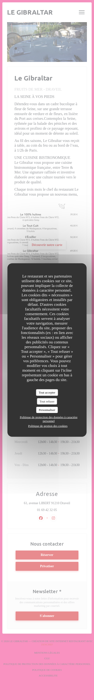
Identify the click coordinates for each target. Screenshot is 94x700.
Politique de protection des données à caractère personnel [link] (48, 418)
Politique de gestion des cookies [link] (48, 425)
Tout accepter (47, 392)
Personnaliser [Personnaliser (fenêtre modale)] (47, 410)
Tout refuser (47, 401)
